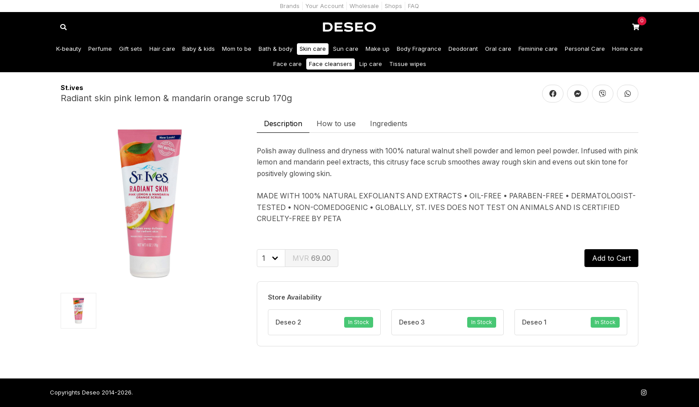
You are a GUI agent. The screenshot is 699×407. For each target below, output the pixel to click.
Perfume (100, 48)
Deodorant (463, 48)
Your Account (324, 5)
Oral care (498, 48)
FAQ (413, 5)
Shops (393, 5)
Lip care (370, 63)
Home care (627, 48)
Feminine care (538, 48)
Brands (290, 5)
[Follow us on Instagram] (643, 392)
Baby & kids (198, 48)
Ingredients (388, 123)
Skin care (313, 48)
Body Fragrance (419, 48)
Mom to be (236, 48)
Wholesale (364, 5)
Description (283, 123)
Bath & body (275, 48)
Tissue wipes (407, 63)
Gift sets (130, 48)
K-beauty (68, 48)
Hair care (162, 48)
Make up (378, 48)
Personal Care (585, 48)
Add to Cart (611, 258)
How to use (336, 123)
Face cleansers (330, 63)
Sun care (345, 48)
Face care (287, 63)
